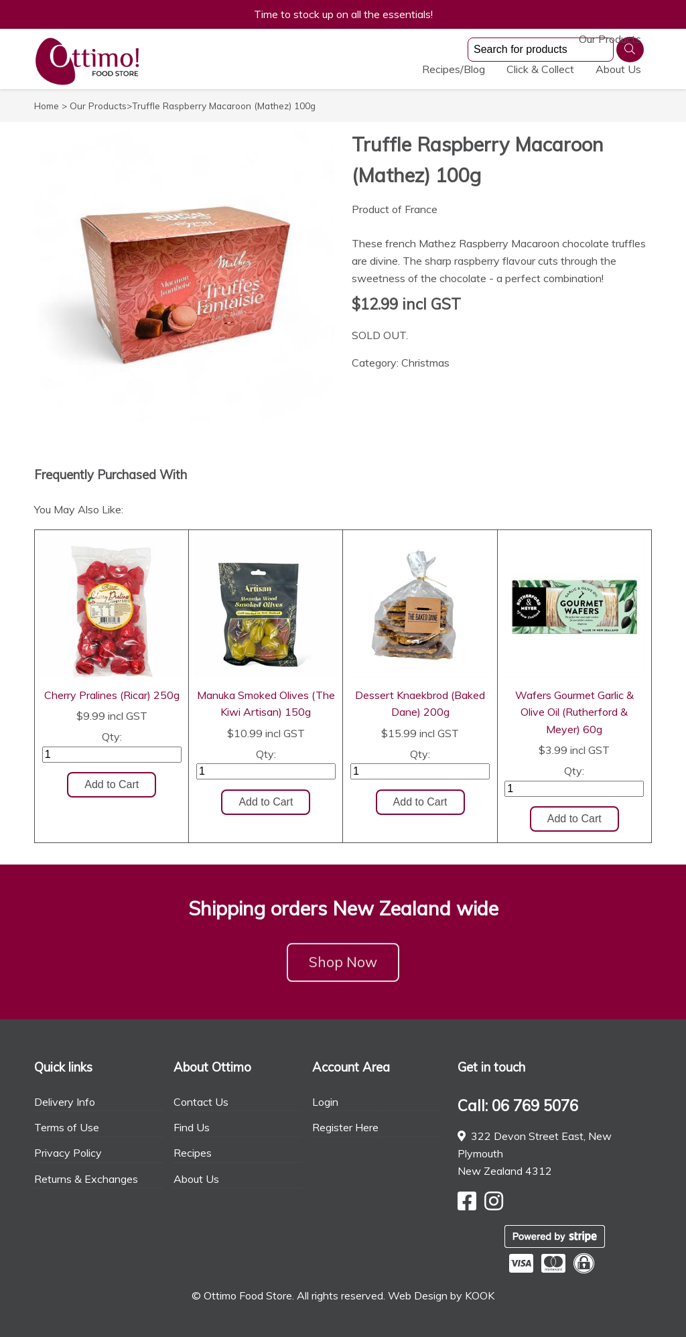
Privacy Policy (68, 1152)
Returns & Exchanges (86, 1179)
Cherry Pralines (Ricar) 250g (112, 695)
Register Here (345, 1127)
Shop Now (343, 969)
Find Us (192, 1127)
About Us (618, 69)
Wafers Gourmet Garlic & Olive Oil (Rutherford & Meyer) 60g (574, 712)
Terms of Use (66, 1127)
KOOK (479, 1295)
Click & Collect (540, 69)
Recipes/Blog (453, 69)
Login (325, 1101)
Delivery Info (64, 1101)
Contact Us (201, 1101)
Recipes (193, 1152)
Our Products (367, 69)
